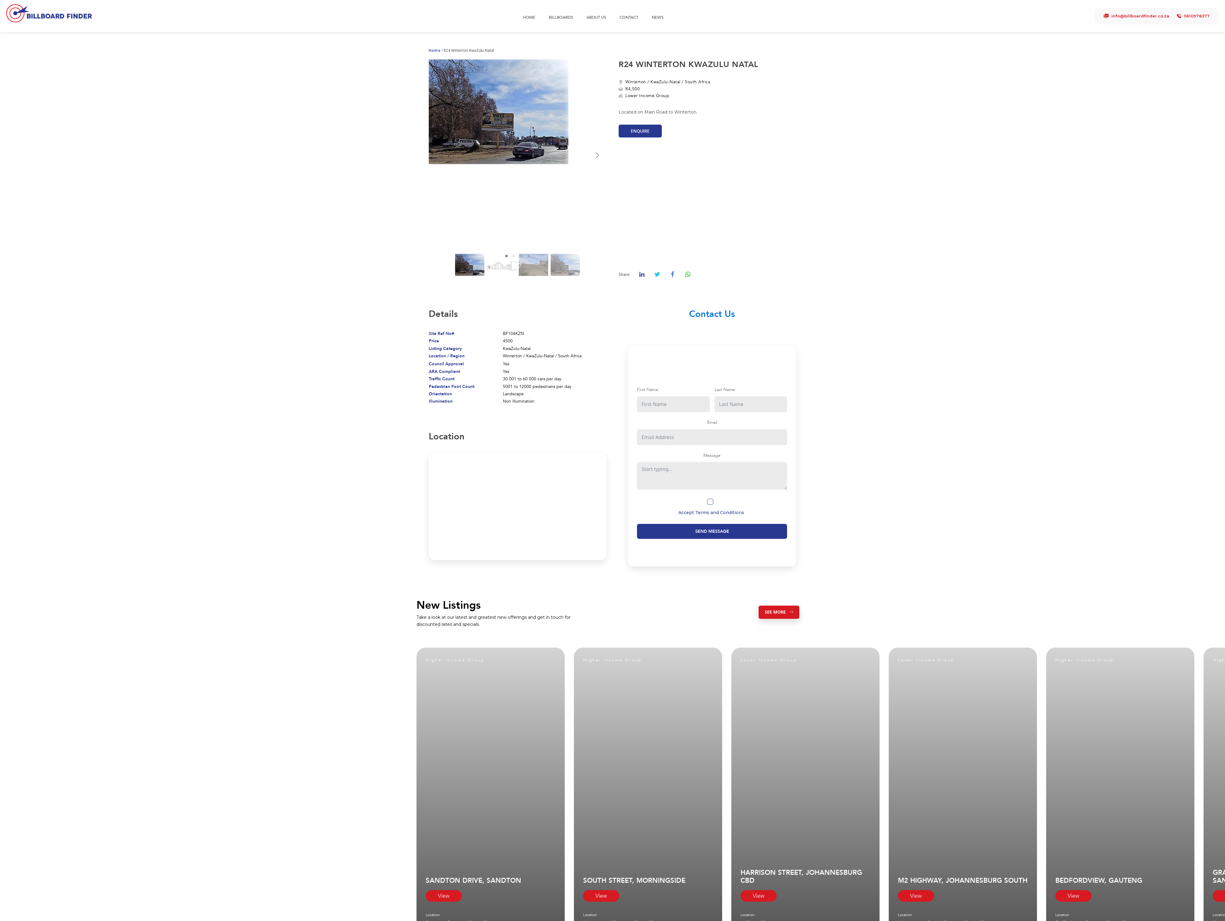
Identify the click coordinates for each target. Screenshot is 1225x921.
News (657, 18)
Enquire (640, 131)
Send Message (712, 531)
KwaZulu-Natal (665, 82)
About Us (596, 18)
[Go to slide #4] (565, 265)
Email (712, 422)
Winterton (635, 82)
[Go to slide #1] (469, 265)
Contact (629, 18)
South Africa (697, 82)
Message (712, 455)
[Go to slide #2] (501, 265)
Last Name (724, 390)
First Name (647, 390)
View (444, 896)
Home (529, 18)
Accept (711, 512)
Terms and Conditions (719, 512)
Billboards (561, 18)
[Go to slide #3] (533, 265)
